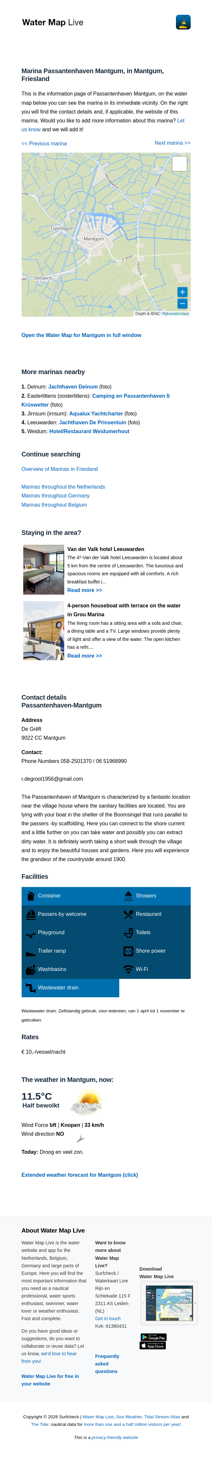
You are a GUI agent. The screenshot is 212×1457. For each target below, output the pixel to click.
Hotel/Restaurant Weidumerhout (89, 431)
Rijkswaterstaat (175, 313)
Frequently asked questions (107, 1364)
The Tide (39, 1424)
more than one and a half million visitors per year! (132, 1424)
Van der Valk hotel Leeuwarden (106, 549)
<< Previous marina (44, 143)
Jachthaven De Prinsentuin (92, 422)
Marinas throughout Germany (56, 495)
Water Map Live (98, 1416)
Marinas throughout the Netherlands (63, 487)
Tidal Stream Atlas (162, 1416)
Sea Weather (129, 1416)
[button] (179, 164)
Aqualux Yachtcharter (96, 413)
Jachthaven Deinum (73, 387)
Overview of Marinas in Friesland (60, 469)
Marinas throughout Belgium (54, 505)
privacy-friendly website (115, 1437)
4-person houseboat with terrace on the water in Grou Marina (124, 610)
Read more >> (84, 590)
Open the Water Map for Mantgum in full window (82, 335)
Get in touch (108, 1318)
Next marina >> (172, 143)
